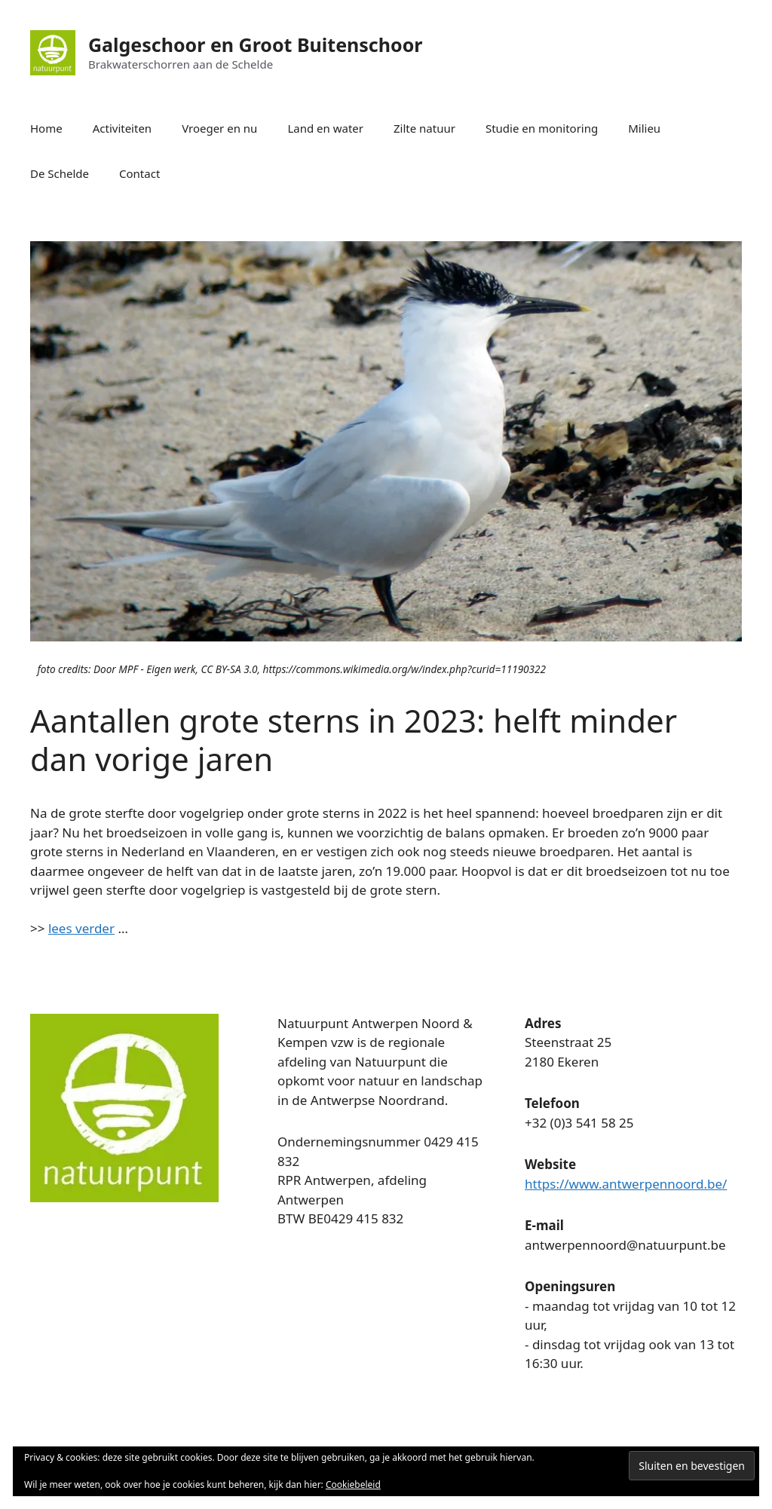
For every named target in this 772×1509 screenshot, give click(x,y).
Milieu (644, 128)
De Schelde (59, 173)
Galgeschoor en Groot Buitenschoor (255, 44)
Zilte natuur (424, 128)
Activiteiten (122, 128)
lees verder (81, 928)
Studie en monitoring (542, 128)
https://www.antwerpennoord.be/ (626, 1183)
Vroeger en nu (219, 128)
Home (46, 128)
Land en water (325, 128)
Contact (139, 173)
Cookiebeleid (353, 1484)
